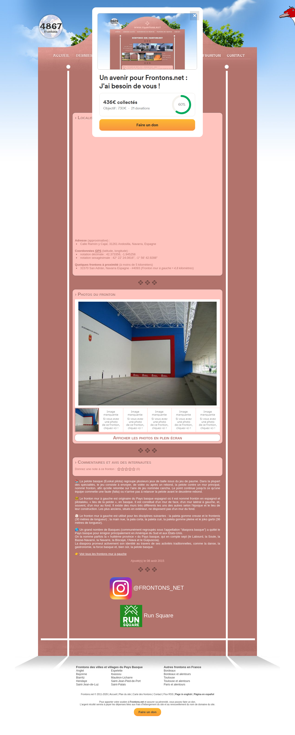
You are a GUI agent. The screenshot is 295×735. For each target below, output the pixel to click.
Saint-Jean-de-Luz (87, 684)
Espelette (117, 670)
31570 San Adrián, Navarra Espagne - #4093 (110, 268)
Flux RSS (168, 694)
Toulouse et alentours (177, 681)
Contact (235, 55)
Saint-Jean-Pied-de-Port (126, 681)
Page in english (183, 694)
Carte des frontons (142, 694)
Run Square (147, 615)
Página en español (204, 694)
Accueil (61, 55)
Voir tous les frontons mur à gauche (103, 554)
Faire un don (147, 712)
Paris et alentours (174, 684)
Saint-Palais (118, 684)
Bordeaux (169, 670)
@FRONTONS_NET (148, 588)
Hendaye (81, 681)
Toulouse (169, 677)
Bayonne (81, 674)
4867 (51, 26)
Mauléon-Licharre (122, 677)
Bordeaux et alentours (177, 674)
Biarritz (80, 677)
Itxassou (116, 674)
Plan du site (125, 694)
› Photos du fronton (95, 294)
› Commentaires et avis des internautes (113, 462)
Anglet (80, 670)
